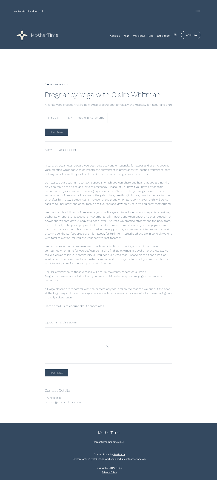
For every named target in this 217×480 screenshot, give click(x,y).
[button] (115, 35)
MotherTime (45, 35)
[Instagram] (175, 35)
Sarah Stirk (119, 454)
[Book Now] (190, 35)
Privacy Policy (109, 472)
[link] (56, 132)
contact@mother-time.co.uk (29, 11)
